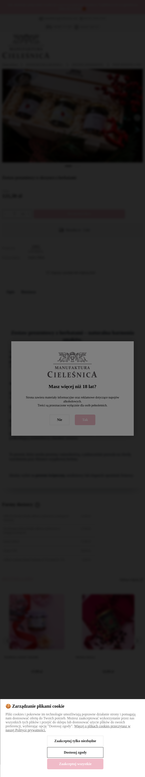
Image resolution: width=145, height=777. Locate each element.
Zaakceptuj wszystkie (75, 764)
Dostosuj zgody (75, 752)
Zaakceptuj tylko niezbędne (75, 741)
